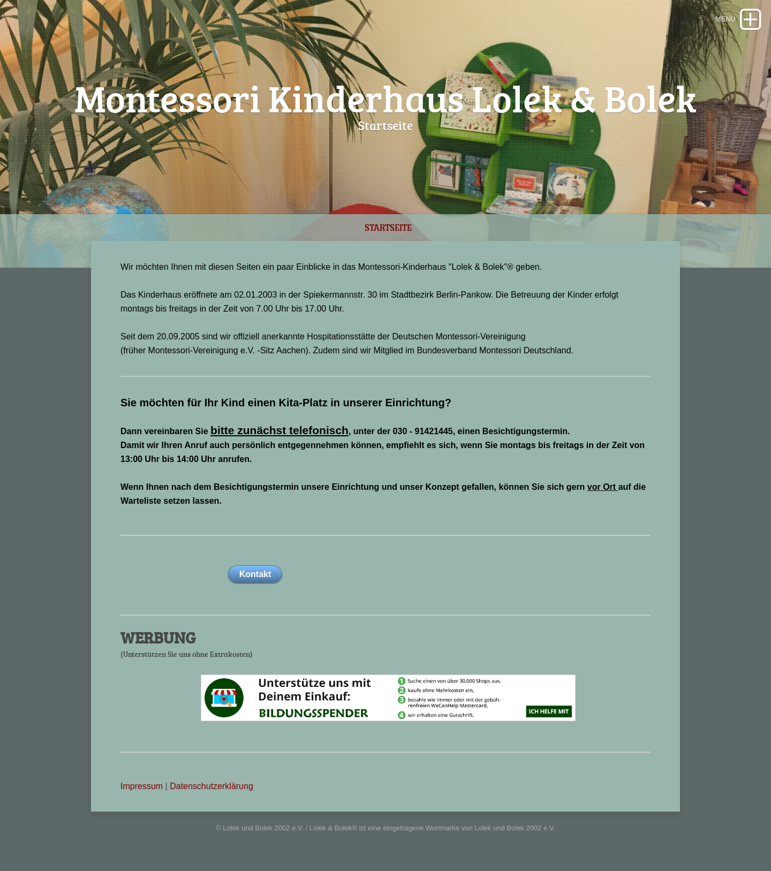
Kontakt (255, 574)
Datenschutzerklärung (211, 786)
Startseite (388, 227)
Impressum (141, 786)
